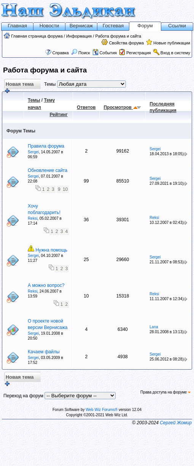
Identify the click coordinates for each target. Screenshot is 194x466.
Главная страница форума (37, 36)
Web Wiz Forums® (102, 410)
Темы (34, 100)
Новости (49, 25)
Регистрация (138, 52)
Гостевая (113, 25)
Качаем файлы (43, 351)
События (104, 52)
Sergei (33, 152)
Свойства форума (126, 43)
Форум (145, 25)
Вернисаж (81, 25)
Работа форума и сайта (118, 36)
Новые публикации (171, 43)
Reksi (32, 218)
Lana (153, 327)
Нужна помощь (51, 250)
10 (65, 189)
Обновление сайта (47, 170)
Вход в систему (175, 52)
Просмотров (118, 107)
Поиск (80, 52)
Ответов (86, 107)
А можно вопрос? (46, 285)
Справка (60, 52)
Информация (79, 36)
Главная (17, 25)
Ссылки (177, 25)
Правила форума (46, 146)
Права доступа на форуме (165, 392)
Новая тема (18, 85)
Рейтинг (59, 114)
